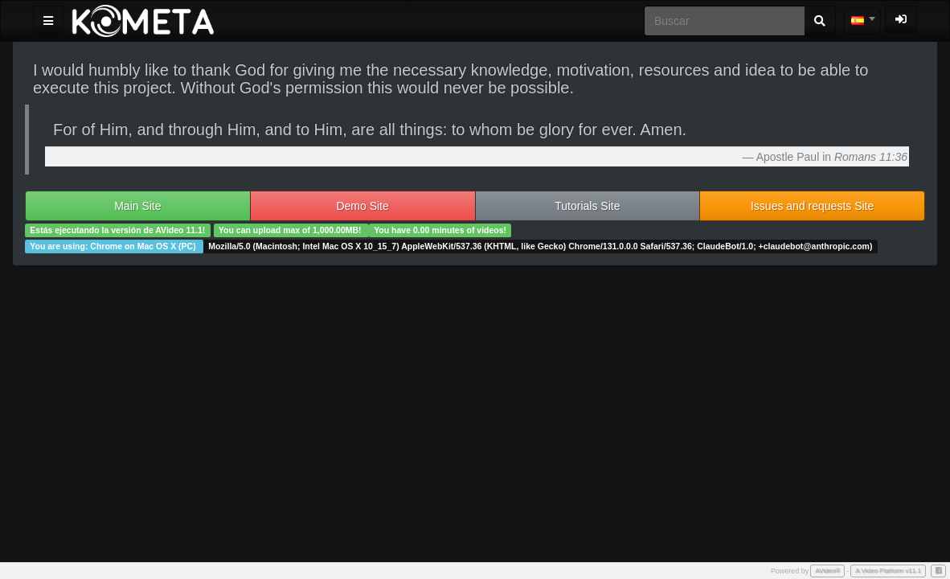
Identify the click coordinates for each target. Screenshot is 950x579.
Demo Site (362, 205)
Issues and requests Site (812, 205)
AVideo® (827, 570)
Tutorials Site (587, 205)
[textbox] (862, 21)
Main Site (137, 205)
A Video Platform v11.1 (888, 570)
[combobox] (862, 21)
